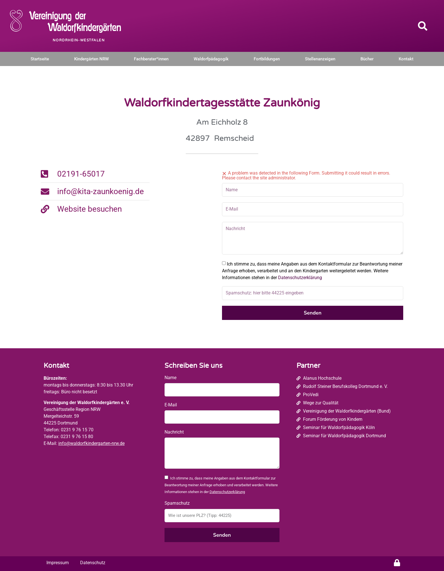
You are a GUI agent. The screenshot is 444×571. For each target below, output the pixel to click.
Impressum (57, 562)
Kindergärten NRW (91, 58)
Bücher (366, 58)
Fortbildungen (267, 58)
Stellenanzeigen (320, 58)
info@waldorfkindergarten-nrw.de (91, 443)
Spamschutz (177, 503)
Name (170, 377)
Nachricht (174, 432)
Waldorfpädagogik (211, 58)
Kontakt (406, 58)
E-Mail (171, 404)
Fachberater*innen (151, 58)
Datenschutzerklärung (300, 277)
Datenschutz (92, 562)
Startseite (40, 58)
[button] (422, 25)
